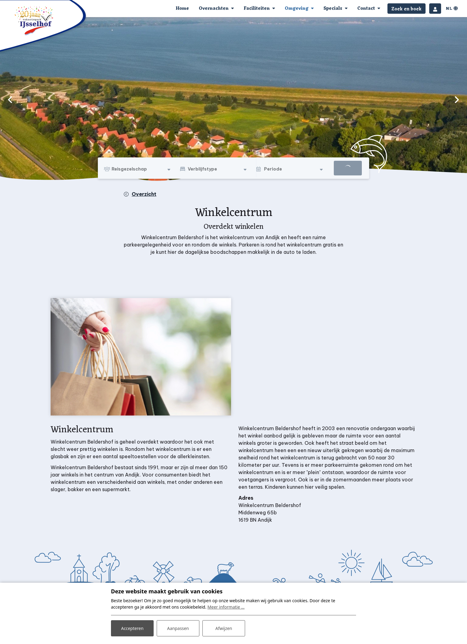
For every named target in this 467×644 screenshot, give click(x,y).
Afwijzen (223, 628)
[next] (456, 99)
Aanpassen (178, 628)
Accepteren (132, 628)
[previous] (10, 99)
